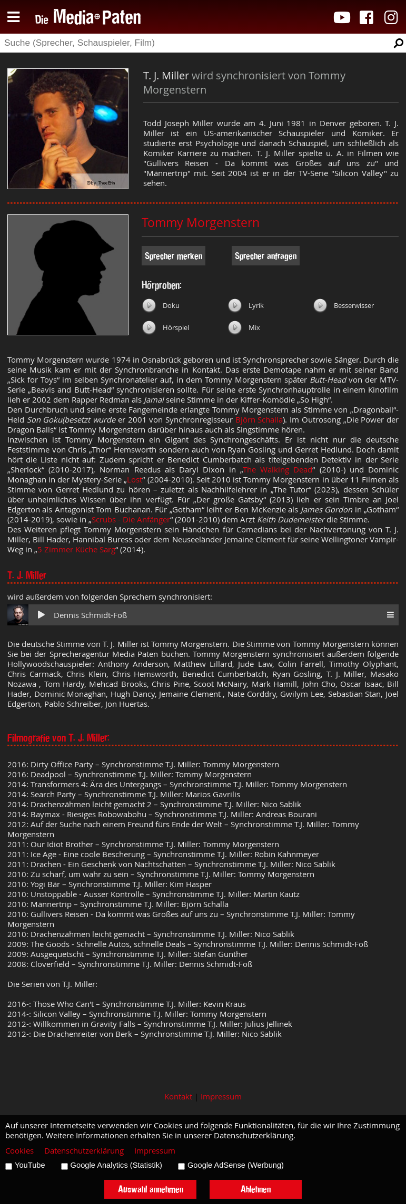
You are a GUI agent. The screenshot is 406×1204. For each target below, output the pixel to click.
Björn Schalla (259, 420)
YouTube (30, 1165)
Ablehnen (256, 1189)
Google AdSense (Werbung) (235, 1165)
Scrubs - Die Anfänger (131, 519)
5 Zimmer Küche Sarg (76, 549)
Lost (134, 480)
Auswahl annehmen (150, 1189)
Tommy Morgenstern (201, 222)
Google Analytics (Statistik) (116, 1165)
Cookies (19, 1151)
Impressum (221, 1097)
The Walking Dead (278, 470)
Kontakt (178, 1097)
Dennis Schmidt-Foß (90, 615)
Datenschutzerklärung (84, 1151)
